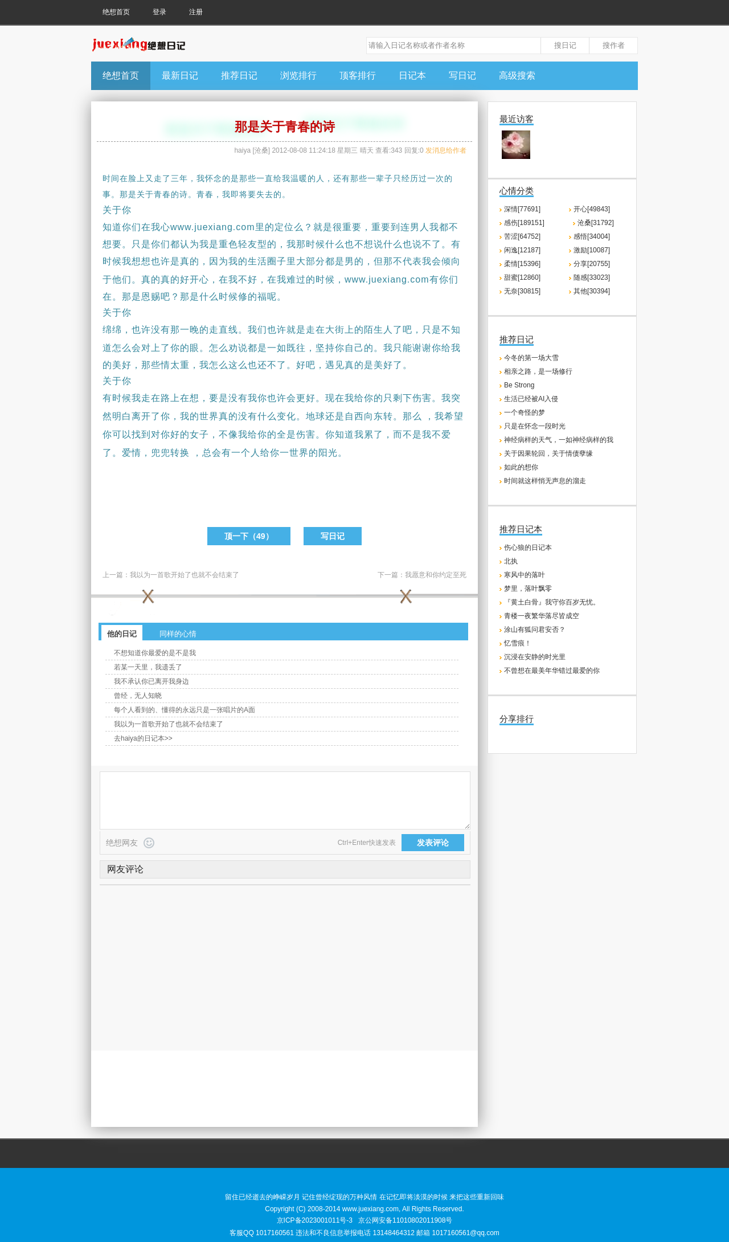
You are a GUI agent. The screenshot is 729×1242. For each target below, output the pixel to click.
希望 (454, 416)
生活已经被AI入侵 (531, 399)
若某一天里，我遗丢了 (148, 667)
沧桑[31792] (596, 223)
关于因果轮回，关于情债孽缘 (548, 453)
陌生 (373, 329)
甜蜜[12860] (522, 277)
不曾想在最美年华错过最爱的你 (552, 671)
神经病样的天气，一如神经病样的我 (558, 440)
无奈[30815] (522, 291)
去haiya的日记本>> (143, 738)
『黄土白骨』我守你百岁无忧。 (552, 602)
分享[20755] (592, 264)
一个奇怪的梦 (524, 412)
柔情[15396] (522, 264)
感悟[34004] (592, 236)
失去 (264, 194)
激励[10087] (592, 250)
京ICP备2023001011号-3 (315, 1220)
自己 (354, 348)
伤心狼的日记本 (528, 547)
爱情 (131, 452)
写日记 (462, 75)
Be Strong (519, 385)
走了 (162, 178)
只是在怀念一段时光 (535, 426)
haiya (242, 150)
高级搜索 (517, 75)
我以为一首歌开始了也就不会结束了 (184, 575)
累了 (373, 434)
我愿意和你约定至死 (435, 575)
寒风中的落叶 (524, 575)
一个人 (245, 452)
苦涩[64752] (522, 236)
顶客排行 (357, 75)
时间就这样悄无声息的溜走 (545, 481)
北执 (511, 561)
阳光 (328, 452)
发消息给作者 (445, 150)
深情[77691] (522, 209)
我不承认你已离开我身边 (151, 681)
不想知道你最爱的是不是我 (155, 653)
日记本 (412, 75)
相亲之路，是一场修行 (538, 371)
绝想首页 (116, 12)
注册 (196, 12)
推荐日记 (239, 75)
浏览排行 (298, 75)
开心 (199, 279)
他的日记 (122, 634)
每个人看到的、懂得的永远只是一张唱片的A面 (184, 710)
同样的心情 (177, 634)
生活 (257, 261)
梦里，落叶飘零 (528, 589)
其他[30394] (592, 291)
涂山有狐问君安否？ (535, 630)
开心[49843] (592, 209)
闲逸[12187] (522, 250)
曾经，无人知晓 (138, 696)
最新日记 (180, 75)
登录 (159, 12)
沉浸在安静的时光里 (535, 657)
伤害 (422, 398)
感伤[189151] (524, 223)
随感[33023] (592, 277)
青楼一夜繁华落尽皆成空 (541, 616)
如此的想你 (521, 467)
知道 (112, 227)
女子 (199, 434)
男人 (419, 227)
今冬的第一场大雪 (531, 358)
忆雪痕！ (517, 643)
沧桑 (261, 150)
